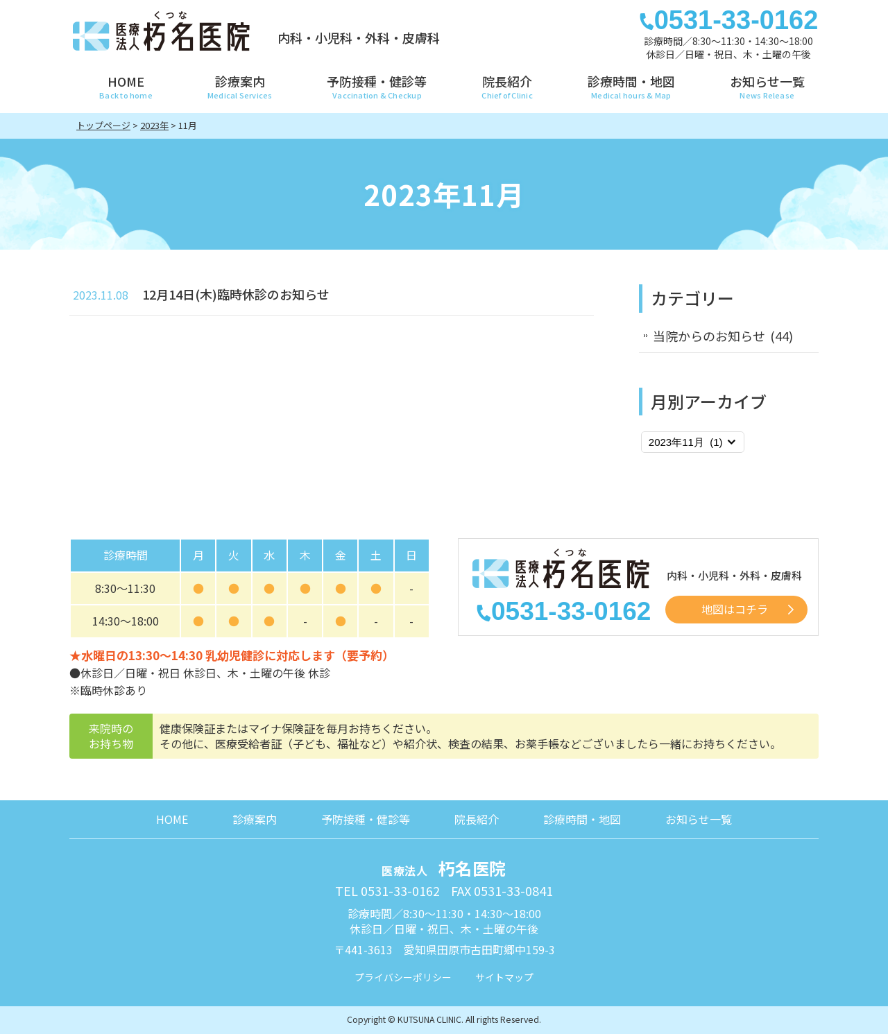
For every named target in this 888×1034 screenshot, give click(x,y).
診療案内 (254, 819)
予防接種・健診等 (365, 819)
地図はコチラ (734, 609)
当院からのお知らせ (709, 336)
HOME (172, 819)
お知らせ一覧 (698, 819)
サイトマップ (504, 977)
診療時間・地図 (582, 819)
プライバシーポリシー (403, 977)
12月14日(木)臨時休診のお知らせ (236, 294)
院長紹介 (476, 819)
